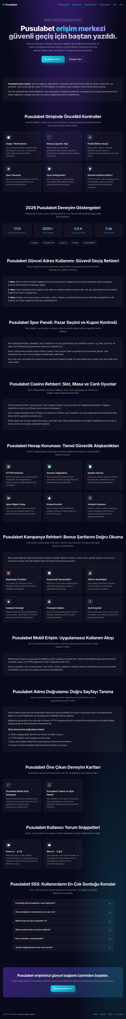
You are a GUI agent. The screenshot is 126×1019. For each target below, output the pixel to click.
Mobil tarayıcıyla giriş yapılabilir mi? (31, 921)
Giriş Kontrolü (63, 5)
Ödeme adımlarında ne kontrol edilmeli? (32, 929)
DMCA (110, 1014)
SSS (114, 5)
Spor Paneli (76, 5)
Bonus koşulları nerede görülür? (29, 938)
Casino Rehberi (90, 5)
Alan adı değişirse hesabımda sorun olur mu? (35, 912)
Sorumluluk (119, 1014)
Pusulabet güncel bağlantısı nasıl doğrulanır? (35, 903)
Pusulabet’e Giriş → (53, 59)
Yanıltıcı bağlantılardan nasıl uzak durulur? (34, 947)
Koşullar (103, 1014)
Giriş (121, 5)
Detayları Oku (75, 59)
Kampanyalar (105, 5)
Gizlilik (95, 1014)
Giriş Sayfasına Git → (63, 988)
